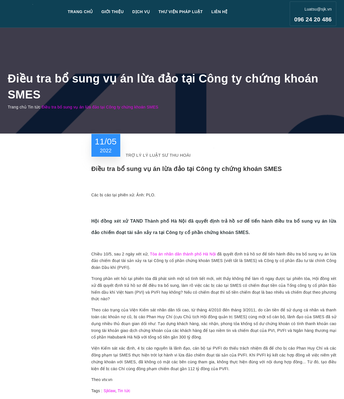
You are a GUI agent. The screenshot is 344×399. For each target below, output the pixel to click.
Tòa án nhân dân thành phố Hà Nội (183, 254)
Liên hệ (219, 11)
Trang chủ (80, 11)
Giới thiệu (112, 11)
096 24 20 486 (313, 19)
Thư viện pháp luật (181, 11)
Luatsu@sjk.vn (318, 9)
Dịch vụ (141, 11)
